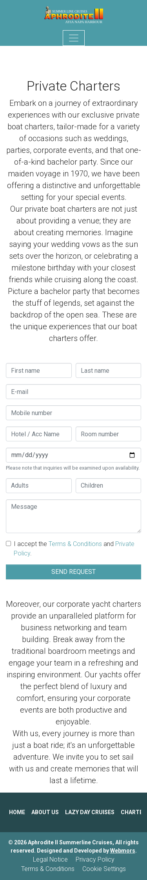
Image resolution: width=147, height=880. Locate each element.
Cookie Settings (104, 869)
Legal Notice (50, 859)
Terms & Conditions (75, 544)
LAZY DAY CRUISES (89, 812)
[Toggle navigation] (74, 38)
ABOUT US (45, 812)
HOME (17, 812)
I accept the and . (74, 548)
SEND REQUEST (73, 571)
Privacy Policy (95, 859)
